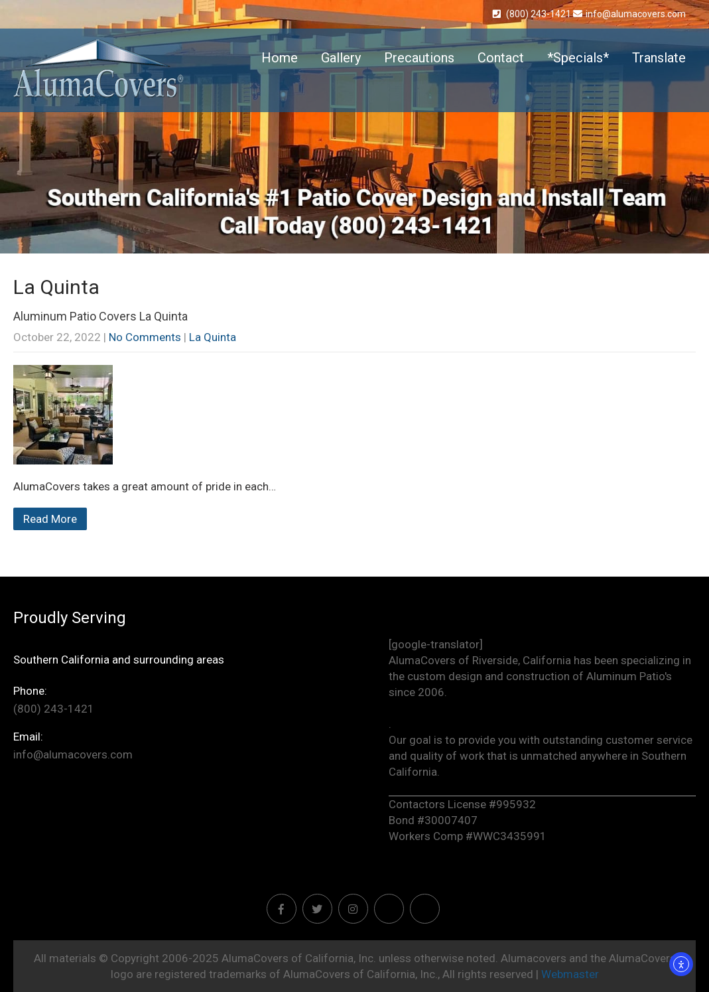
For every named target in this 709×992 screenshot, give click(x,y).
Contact (501, 58)
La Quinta (212, 337)
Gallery (341, 58)
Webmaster (570, 974)
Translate (659, 58)
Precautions (419, 58)
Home (279, 58)
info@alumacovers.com (629, 14)
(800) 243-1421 (533, 14)
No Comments (145, 337)
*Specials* (578, 58)
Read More (50, 519)
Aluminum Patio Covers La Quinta (100, 316)
